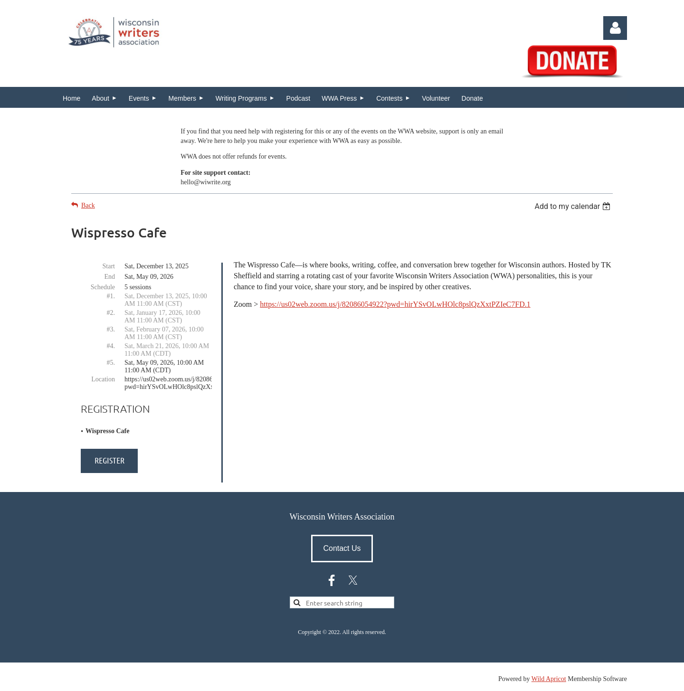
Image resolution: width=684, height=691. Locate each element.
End (109, 276)
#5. (111, 362)
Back (88, 205)
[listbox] (573, 206)
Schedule (103, 287)
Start (109, 266)
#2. (111, 312)
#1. (111, 296)
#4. (111, 346)
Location (103, 379)
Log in (615, 28)
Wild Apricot (549, 678)
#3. (111, 329)
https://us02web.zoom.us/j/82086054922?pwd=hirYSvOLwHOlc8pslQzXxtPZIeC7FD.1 (395, 304)
